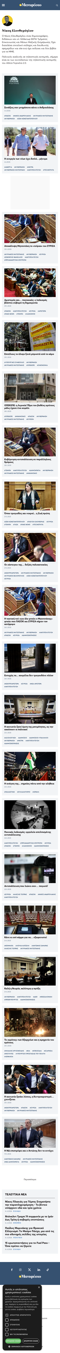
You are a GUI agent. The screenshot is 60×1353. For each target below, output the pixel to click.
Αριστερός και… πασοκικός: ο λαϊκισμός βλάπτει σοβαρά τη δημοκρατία (25, 301)
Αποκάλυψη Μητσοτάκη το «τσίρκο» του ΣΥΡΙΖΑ (29, 246)
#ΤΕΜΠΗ (19, 314)
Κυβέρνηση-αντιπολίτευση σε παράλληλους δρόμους (27, 460)
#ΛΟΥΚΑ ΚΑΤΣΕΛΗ (22, 946)
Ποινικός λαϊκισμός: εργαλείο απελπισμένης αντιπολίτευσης (27, 833)
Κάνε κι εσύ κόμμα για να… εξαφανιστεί (25, 937)
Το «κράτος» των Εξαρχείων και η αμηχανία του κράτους (29, 1041)
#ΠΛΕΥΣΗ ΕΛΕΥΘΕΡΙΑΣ (35, 522)
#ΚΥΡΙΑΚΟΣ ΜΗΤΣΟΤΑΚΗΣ (43, 116)
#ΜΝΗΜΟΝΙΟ (20, 416)
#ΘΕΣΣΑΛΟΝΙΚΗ (46, 997)
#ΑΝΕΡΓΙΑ (8, 167)
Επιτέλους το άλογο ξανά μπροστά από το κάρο (29, 354)
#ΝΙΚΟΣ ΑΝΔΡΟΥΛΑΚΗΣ (22, 116)
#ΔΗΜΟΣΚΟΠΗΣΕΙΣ (29, 635)
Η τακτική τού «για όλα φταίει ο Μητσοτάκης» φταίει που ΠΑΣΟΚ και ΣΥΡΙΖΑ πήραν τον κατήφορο (28, 621)
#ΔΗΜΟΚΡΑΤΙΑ (34, 470)
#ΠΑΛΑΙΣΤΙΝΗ (9, 792)
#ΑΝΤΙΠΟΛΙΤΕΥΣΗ (34, 170)
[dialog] (22, 1317)
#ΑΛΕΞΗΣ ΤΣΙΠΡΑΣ (20, 894)
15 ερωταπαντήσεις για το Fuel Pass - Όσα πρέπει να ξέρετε (27, 1244)
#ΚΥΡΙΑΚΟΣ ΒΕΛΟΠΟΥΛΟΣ (14, 576)
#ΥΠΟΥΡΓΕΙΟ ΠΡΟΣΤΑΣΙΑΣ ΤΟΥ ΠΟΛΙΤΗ (30, 1054)
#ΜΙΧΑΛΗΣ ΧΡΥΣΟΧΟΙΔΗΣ (14, 1051)
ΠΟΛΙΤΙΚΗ (17, 1237)
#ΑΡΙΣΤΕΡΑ (42, 311)
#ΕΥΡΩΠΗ (30, 419)
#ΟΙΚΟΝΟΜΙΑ (42, 365)
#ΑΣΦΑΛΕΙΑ (8, 1057)
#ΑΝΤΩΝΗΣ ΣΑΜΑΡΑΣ (40, 946)
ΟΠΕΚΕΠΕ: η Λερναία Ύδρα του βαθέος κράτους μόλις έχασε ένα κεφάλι (29, 406)
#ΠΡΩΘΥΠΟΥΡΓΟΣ (11, 1000)
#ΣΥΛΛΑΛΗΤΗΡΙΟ (23, 792)
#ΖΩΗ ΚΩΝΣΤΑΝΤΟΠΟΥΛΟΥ (27, 119)
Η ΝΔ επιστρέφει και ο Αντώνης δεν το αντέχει (28, 1150)
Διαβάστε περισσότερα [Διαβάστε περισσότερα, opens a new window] (26, 1309)
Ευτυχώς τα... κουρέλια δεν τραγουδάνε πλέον (28, 675)
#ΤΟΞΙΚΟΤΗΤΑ (48, 170)
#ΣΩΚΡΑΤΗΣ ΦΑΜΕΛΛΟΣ (13, 257)
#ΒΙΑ (28, 1051)
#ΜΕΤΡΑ (30, 167)
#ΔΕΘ (35, 997)
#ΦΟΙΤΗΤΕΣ (8, 1054)
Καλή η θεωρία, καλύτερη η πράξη (22, 988)
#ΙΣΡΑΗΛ (36, 792)
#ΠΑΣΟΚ (7, 116)
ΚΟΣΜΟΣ (17, 1223)
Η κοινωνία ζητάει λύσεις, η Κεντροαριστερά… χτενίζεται (29, 1098)
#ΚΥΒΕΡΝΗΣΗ (9, 119)
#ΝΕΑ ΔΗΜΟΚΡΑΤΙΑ (11, 1162)
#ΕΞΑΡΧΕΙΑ (48, 1051)
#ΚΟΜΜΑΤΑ (8, 946)
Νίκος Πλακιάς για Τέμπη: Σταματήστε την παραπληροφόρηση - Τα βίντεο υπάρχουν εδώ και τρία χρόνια (28, 1204)
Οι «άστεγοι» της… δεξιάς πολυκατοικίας (26, 564)
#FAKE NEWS (9, 314)
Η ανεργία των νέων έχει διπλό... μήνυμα (25, 158)
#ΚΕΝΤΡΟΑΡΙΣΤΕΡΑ (11, 573)
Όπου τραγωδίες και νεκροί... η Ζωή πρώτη (27, 513)
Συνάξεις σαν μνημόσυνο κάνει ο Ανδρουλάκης (29, 107)
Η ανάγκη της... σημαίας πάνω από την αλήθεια (29, 783)
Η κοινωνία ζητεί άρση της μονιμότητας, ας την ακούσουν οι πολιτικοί (28, 728)
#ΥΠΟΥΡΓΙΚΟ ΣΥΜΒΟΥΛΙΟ (14, 362)
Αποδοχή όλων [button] (13, 1341)
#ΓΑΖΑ (15, 525)
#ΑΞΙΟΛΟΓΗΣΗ (10, 738)
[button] (22, 1346)
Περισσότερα (30, 1179)
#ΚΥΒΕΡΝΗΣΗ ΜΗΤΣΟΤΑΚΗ (14, 170)
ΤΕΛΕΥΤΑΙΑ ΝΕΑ (16, 1194)
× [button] (39, 1287)
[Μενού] (3, 5)
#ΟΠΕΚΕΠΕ (30, 365)
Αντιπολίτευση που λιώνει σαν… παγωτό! (26, 886)
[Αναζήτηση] (57, 5)
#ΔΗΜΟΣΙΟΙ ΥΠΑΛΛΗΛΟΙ (38, 738)
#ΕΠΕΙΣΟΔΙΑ (37, 1051)
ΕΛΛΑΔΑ (17, 1211)
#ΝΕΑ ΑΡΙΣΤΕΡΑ (35, 684)
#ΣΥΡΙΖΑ (42, 254)
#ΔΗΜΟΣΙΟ (22, 738)
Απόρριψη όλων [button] (31, 1341)
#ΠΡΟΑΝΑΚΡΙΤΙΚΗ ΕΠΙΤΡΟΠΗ (15, 260)
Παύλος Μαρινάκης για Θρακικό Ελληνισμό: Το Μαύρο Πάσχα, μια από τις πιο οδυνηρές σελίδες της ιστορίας (29, 1231)
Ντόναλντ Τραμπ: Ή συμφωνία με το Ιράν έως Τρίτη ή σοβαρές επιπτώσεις (29, 1218)
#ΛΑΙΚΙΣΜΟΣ (30, 314)
